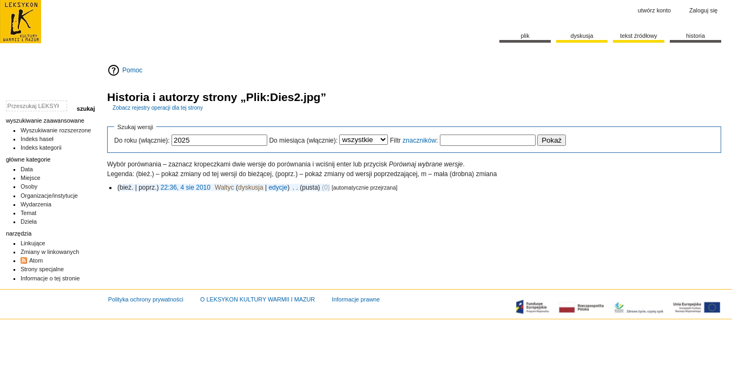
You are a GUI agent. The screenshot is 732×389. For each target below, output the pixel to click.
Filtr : (414, 140)
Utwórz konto (654, 10)
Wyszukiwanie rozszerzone (56, 130)
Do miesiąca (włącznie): (303, 140)
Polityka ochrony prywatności (145, 299)
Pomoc (132, 70)
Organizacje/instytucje (49, 195)
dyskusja (250, 187)
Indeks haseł (37, 139)
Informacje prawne (356, 299)
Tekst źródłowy (638, 35)
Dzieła (29, 221)
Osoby (29, 186)
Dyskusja (581, 35)
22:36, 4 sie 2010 (185, 187)
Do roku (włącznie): (142, 140)
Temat (29, 213)
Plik (524, 35)
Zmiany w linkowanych (50, 252)
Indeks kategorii (41, 147)
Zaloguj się (703, 10)
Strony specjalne (42, 269)
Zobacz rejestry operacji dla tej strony (158, 108)
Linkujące (33, 243)
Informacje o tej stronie (50, 278)
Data (27, 169)
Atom (36, 260)
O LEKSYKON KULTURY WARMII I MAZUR (257, 299)
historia (695, 35)
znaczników (419, 140)
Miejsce (31, 178)
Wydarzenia (36, 204)
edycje (277, 187)
